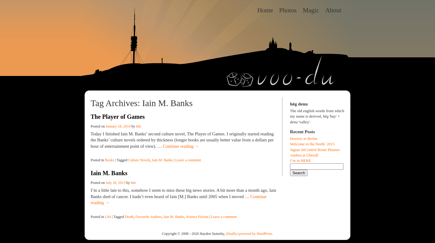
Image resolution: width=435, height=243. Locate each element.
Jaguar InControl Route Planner (315, 149)
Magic (311, 10)
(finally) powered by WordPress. (249, 234)
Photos (288, 10)
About (333, 10)
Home (265, 10)
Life (108, 217)
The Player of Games (118, 116)
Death (129, 217)
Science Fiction (197, 217)
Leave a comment (188, 160)
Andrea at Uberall (304, 155)
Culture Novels (139, 160)
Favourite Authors (148, 217)
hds (138, 126)
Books (109, 160)
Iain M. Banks (162, 160)
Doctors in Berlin (303, 138)
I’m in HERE (300, 160)
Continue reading (181, 146)
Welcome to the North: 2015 (312, 144)
